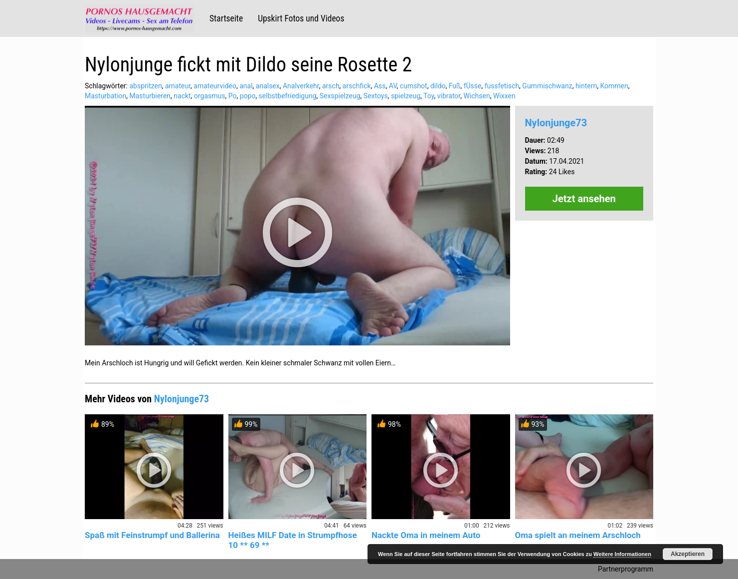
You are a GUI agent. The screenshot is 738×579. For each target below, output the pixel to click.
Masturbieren (150, 96)
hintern (586, 86)
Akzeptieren (688, 554)
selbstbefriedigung (288, 96)
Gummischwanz (547, 86)
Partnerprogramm (625, 569)
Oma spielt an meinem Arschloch (578, 535)
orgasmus (209, 96)
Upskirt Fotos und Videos (301, 18)
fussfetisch (502, 86)
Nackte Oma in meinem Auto (425, 535)
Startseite (226, 18)
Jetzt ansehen (584, 199)
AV (393, 86)
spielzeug (405, 96)
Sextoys (376, 96)
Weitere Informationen (622, 554)
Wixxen (504, 96)
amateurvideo (214, 86)
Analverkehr (301, 86)
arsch (331, 86)
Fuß (455, 86)
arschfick (357, 86)
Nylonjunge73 (556, 123)
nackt (182, 96)
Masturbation (105, 96)
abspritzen (145, 86)
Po (232, 96)
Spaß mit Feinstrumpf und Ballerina (152, 535)
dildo (438, 86)
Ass (380, 86)
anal (245, 86)
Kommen (614, 86)
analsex (268, 86)
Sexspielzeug (340, 96)
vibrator (448, 96)
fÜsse (473, 86)
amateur (177, 86)
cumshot (413, 86)
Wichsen (476, 96)
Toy (428, 96)
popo (248, 96)
